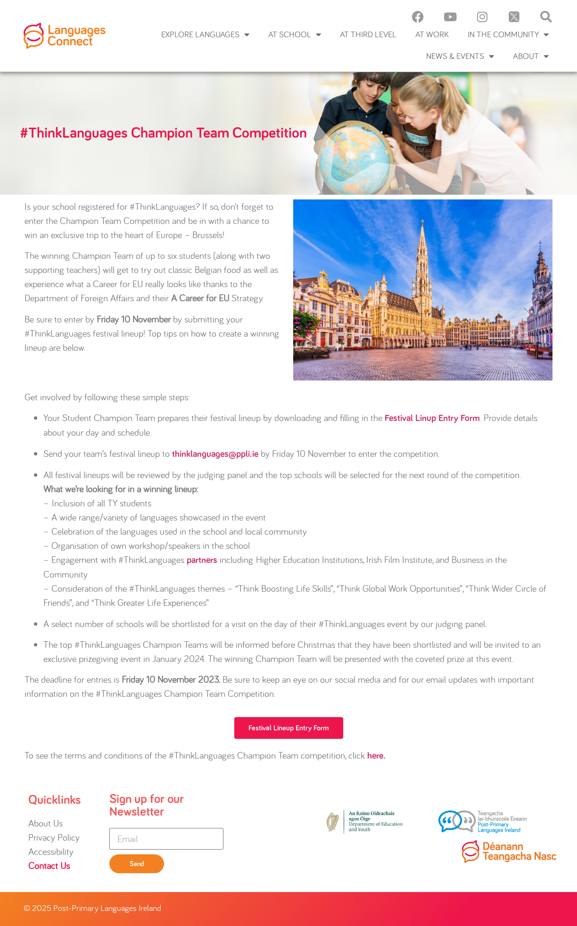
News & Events (460, 56)
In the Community (508, 34)
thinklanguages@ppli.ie (215, 454)
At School (294, 34)
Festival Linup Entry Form (432, 418)
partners (202, 560)
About (531, 56)
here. (376, 756)
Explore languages (205, 34)
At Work (432, 34)
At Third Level (368, 34)
